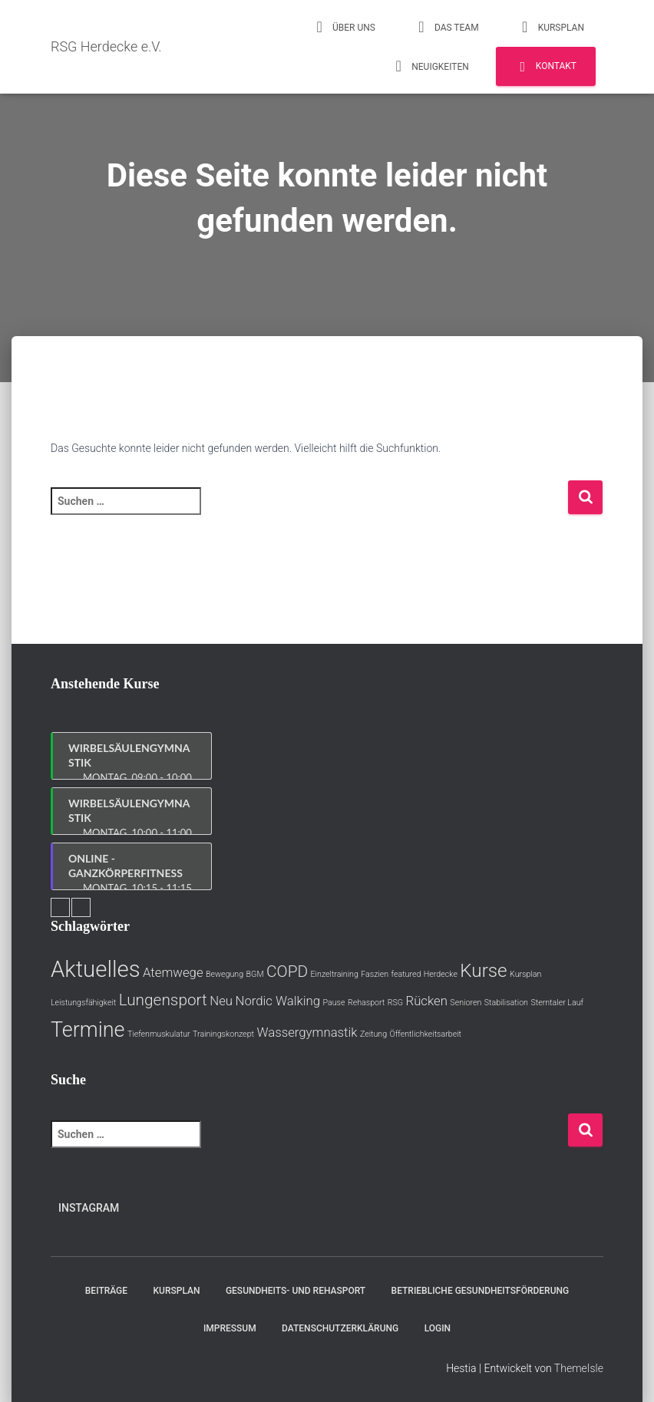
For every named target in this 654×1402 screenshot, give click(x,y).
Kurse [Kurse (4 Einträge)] (483, 970)
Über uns (343, 27)
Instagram (88, 1208)
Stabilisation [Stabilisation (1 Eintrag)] (506, 1003)
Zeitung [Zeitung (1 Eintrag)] (373, 1034)
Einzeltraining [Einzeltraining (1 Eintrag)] (334, 974)
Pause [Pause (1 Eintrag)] (333, 1003)
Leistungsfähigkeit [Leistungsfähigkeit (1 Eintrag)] (83, 1003)
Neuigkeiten (430, 66)
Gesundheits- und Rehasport (295, 1290)
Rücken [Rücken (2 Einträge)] (427, 1000)
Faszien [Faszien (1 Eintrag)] (374, 974)
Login (437, 1328)
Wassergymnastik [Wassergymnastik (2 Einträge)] (306, 1032)
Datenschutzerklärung (340, 1328)
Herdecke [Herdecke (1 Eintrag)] (440, 974)
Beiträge (106, 1290)
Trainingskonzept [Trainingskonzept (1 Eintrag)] (223, 1034)
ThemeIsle (578, 1368)
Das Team (446, 27)
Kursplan (550, 27)
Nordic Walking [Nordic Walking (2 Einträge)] (277, 1000)
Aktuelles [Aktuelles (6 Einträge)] (95, 969)
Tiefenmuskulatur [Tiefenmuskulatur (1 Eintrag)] (158, 1034)
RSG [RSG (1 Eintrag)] (395, 1003)
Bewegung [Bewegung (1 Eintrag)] (224, 974)
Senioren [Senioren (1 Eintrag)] (465, 1003)
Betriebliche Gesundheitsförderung (480, 1290)
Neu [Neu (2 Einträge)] (221, 1000)
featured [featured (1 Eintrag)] (406, 974)
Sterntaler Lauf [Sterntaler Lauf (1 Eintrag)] (556, 1003)
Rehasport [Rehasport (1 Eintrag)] (366, 1003)
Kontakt (545, 67)
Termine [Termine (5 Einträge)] (87, 1030)
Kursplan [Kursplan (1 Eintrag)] (525, 974)
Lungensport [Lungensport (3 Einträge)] (163, 1000)
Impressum (229, 1328)
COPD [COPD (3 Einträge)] (287, 971)
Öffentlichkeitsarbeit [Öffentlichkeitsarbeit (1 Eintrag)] (425, 1034)
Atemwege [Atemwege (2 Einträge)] (173, 972)
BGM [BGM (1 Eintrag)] (255, 974)
